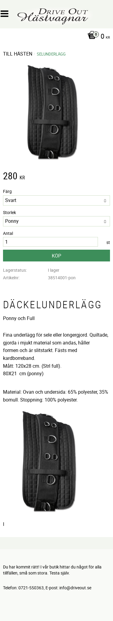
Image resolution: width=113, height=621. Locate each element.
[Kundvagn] (55, 36)
